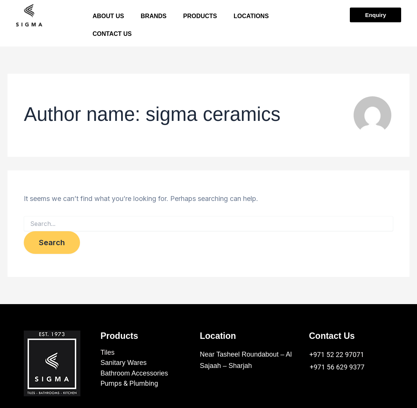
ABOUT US (108, 17)
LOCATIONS (251, 17)
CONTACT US (112, 37)
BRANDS (153, 17)
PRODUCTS (200, 17)
